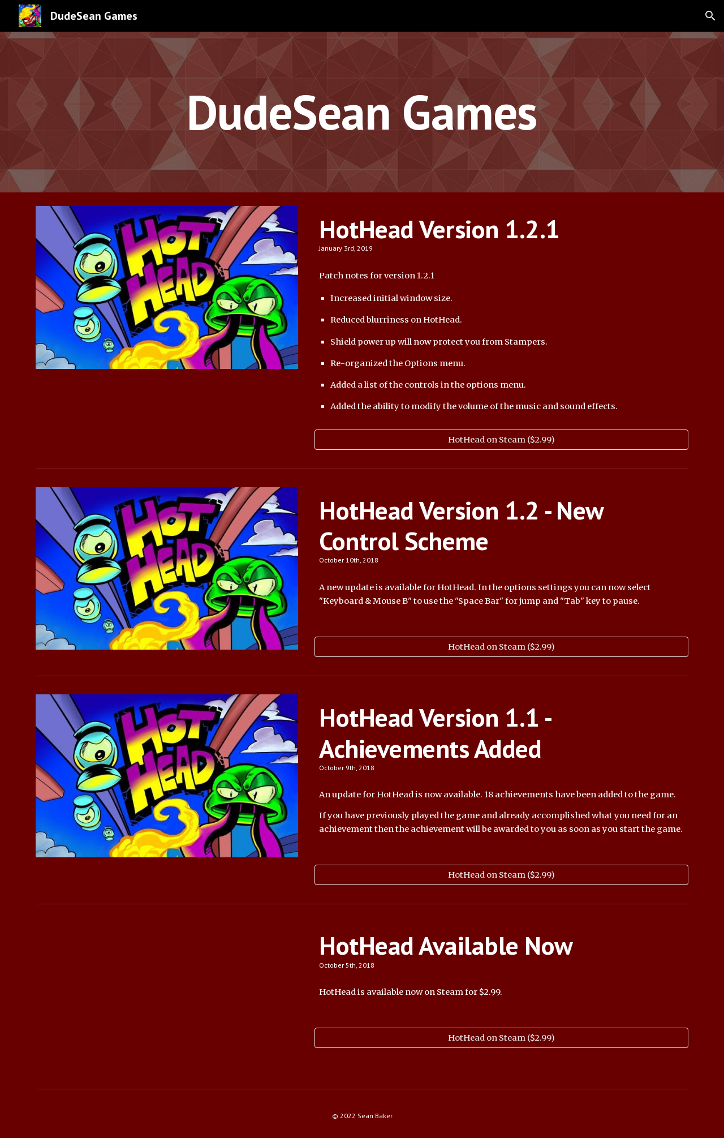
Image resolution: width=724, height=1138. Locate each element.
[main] (362, 111)
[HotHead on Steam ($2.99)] (501, 439)
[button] (710, 15)
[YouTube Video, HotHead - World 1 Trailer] (167, 996)
